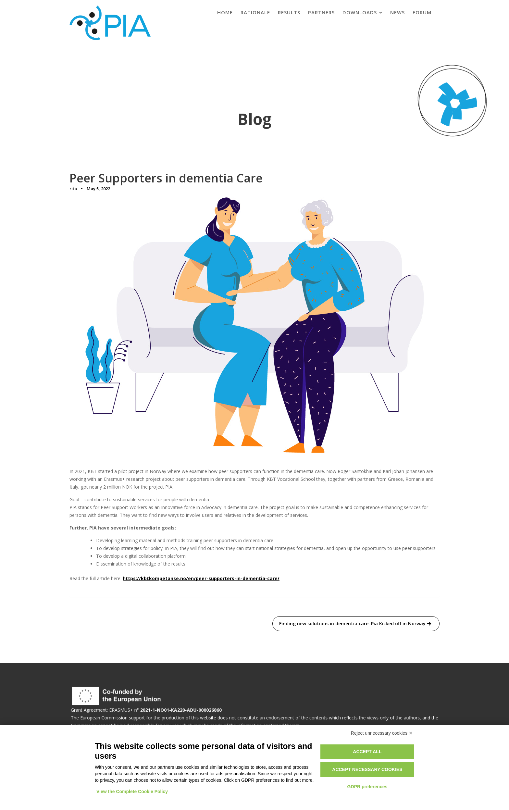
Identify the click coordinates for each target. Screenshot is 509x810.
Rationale (255, 12)
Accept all (367, 751)
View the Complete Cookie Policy (132, 791)
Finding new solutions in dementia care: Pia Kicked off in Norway (352, 623)
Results (289, 12)
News (397, 12)
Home (225, 12)
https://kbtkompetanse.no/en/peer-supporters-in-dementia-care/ (201, 578)
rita (73, 189)
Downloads (359, 12)
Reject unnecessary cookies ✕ (382, 733)
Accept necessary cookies (367, 769)
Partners (321, 12)
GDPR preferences (367, 786)
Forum (422, 12)
